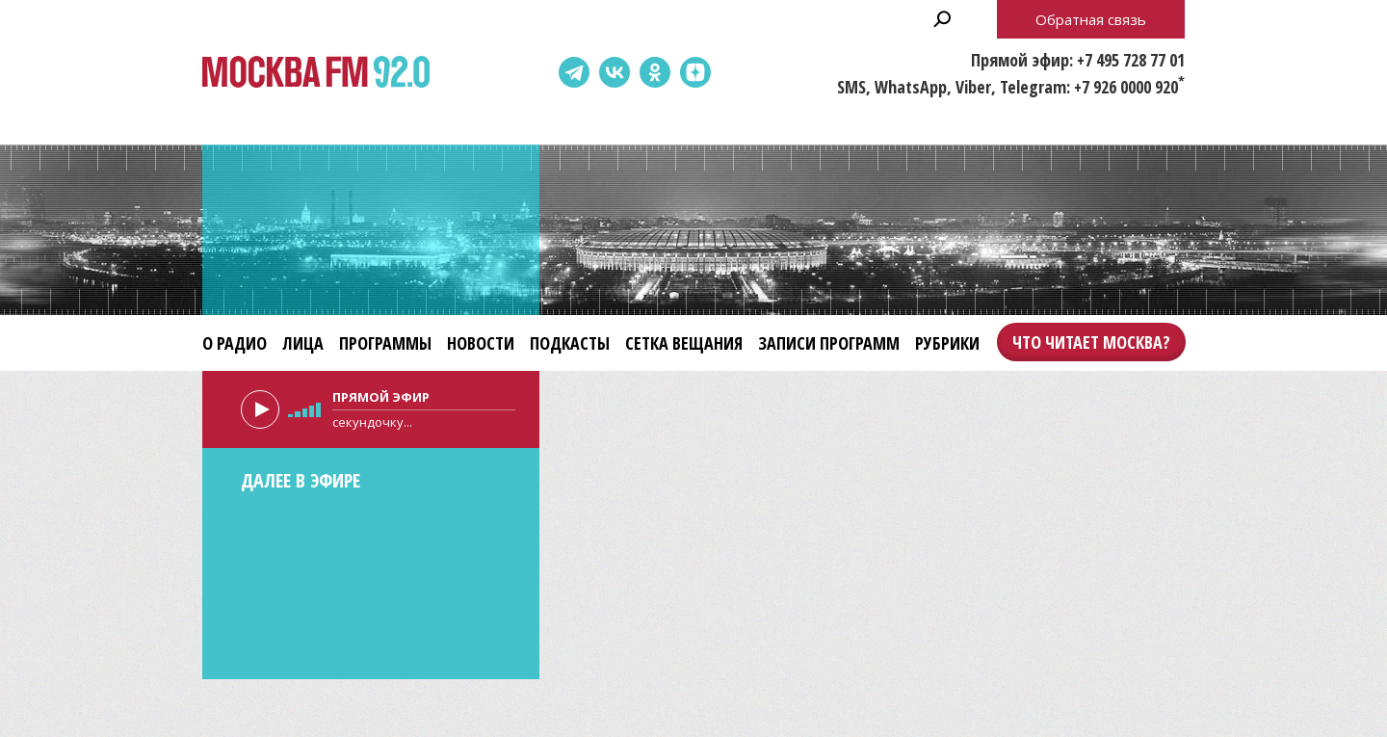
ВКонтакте (614, 72)
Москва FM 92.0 (316, 73)
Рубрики (947, 343)
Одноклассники (655, 72)
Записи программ (829, 343)
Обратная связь (1090, 19)
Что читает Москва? (1091, 342)
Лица (303, 343)
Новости (480, 343)
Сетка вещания (684, 343)
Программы (385, 343)
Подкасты (570, 343)
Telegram (574, 72)
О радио (234, 343)
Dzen (695, 72)
